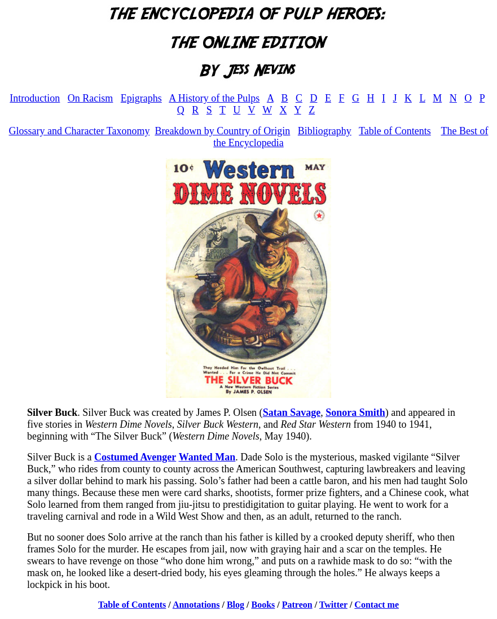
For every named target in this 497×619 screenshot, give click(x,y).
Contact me (376, 604)
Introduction (35, 98)
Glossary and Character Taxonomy (79, 131)
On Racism (90, 98)
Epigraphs (141, 98)
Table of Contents (395, 131)
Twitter (333, 604)
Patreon (297, 604)
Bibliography (324, 131)
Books (263, 604)
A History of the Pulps (214, 98)
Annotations (196, 604)
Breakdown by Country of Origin (222, 131)
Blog (235, 604)
